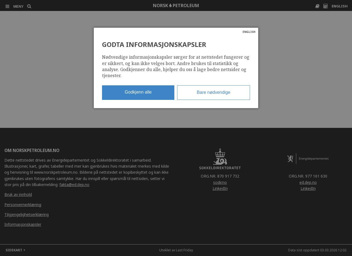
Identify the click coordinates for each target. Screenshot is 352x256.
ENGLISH (249, 32)
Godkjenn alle (138, 92)
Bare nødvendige (213, 92)
